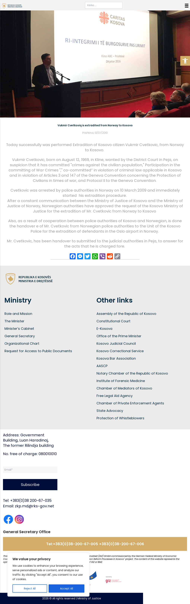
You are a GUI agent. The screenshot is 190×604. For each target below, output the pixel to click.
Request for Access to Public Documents (38, 351)
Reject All (30, 588)
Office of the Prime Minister (118, 336)
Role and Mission (18, 313)
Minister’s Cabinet (19, 328)
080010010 (48, 453)
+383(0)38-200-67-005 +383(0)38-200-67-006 (98, 544)
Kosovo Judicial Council (116, 343)
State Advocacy (109, 410)
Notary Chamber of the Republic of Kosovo (132, 373)
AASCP (101, 366)
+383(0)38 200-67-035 (31, 500)
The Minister (14, 321)
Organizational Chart (21, 343)
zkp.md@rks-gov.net (34, 506)
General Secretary (19, 336)
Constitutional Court (113, 321)
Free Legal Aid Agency (114, 395)
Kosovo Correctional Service (120, 351)
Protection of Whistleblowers (120, 418)
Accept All (66, 588)
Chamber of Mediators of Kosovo (124, 388)
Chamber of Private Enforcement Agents (130, 403)
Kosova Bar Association (116, 358)
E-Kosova (104, 328)
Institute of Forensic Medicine (120, 380)
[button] (185, 61)
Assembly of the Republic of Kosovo (126, 313)
